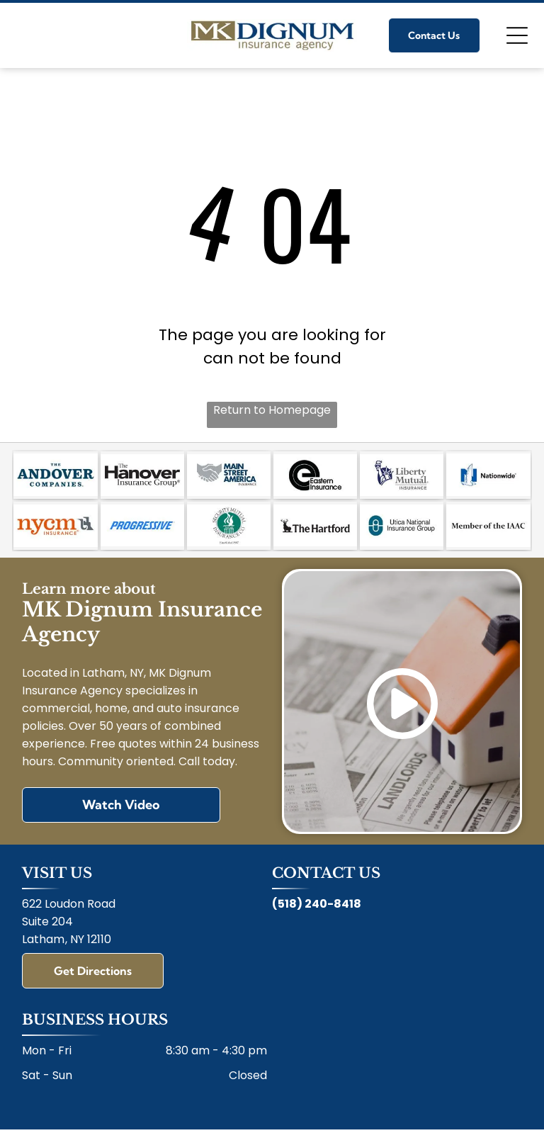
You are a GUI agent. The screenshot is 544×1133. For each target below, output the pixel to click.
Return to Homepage (272, 410)
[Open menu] (517, 35)
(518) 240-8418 (316, 893)
